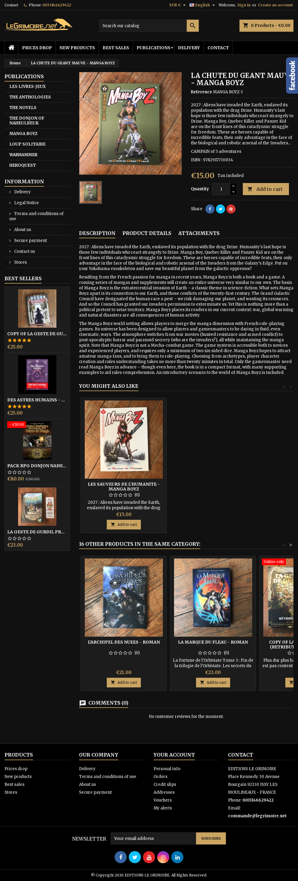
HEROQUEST (22, 165)
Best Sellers (23, 278)
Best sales (116, 47)
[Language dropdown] (202, 5)
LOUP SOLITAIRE (27, 144)
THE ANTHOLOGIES (30, 97)
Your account (174, 755)
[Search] (148, 26)
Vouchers (163, 800)
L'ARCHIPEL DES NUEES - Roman (124, 642)
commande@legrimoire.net (257, 815)
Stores (20, 262)
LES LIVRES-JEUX (27, 86)
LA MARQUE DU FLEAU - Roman (213, 642)
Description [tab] (97, 233)
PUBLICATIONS (153, 47)
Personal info (167, 768)
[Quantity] (221, 189)
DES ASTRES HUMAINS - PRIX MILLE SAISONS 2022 (37, 399)
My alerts (163, 808)
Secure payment (30, 240)
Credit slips (165, 784)
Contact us (24, 251)
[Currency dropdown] (178, 5)
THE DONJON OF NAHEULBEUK (26, 121)
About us (22, 229)
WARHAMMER (23, 154)
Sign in (244, 5)
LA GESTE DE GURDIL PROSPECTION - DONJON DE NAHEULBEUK (37, 531)
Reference (201, 92)
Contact (11, 5)
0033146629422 (57, 5)
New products (77, 47)
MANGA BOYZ (23, 133)
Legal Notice (26, 202)
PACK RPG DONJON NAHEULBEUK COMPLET (37, 465)
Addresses (164, 792)
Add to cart (265, 189)
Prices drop (37, 47)
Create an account (275, 5)
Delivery (189, 47)
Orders (160, 776)
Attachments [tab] (199, 233)
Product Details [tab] (146, 233)
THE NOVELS (22, 107)
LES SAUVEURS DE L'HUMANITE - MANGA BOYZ (124, 486)
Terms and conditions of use (36, 216)
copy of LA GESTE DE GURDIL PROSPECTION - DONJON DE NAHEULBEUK (37, 333)
